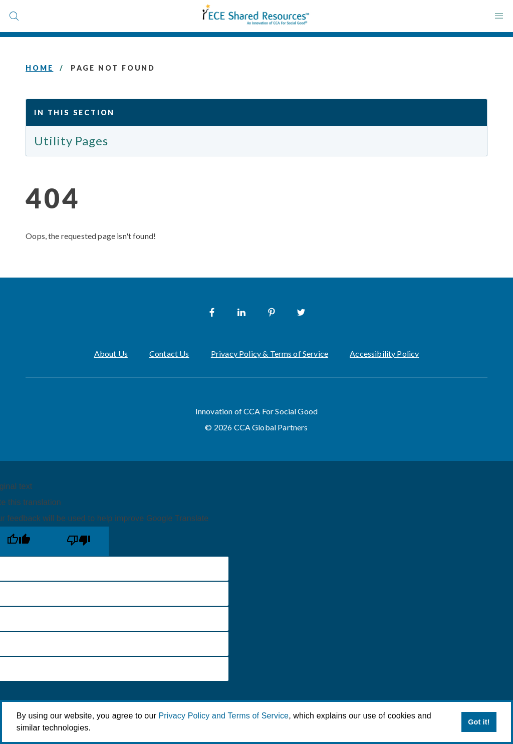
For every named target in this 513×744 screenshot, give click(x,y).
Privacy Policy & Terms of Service (269, 353)
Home (39, 68)
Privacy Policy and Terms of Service (224, 715)
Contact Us (169, 353)
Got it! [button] (478, 722)
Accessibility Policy (384, 353)
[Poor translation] (79, 541)
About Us (111, 353)
